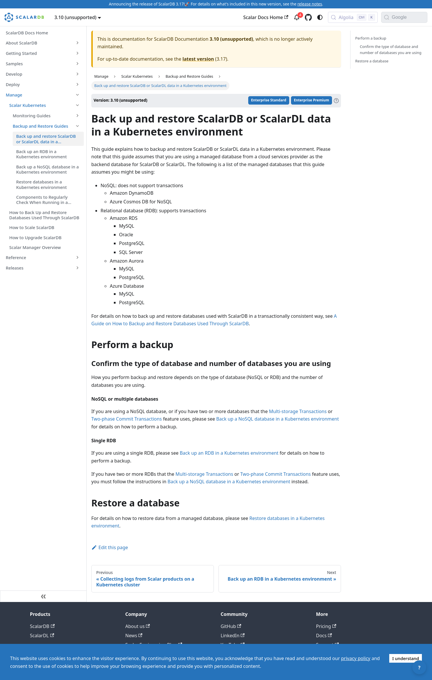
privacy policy (355, 658)
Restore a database (371, 61)
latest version (198, 59)
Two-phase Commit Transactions (126, 419)
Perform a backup (370, 38)
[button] (43, 42)
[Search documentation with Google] (409, 17)
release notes (309, 4)
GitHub (231, 626)
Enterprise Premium (311, 100)
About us (137, 626)
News (133, 635)
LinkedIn (233, 635)
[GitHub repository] (308, 17)
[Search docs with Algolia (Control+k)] (353, 17)
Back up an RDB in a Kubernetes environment (229, 453)
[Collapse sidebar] (43, 596)
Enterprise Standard (268, 100)
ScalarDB (42, 626)
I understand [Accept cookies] (405, 658)
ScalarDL (42, 635)
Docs (324, 635)
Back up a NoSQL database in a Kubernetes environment (277, 419)
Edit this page (109, 547)
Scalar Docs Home (265, 17)
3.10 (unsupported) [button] (75, 17)
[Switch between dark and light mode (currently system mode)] (320, 17)
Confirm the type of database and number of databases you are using (390, 49)
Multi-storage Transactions (298, 411)
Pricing (326, 626)
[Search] (386, 17)
